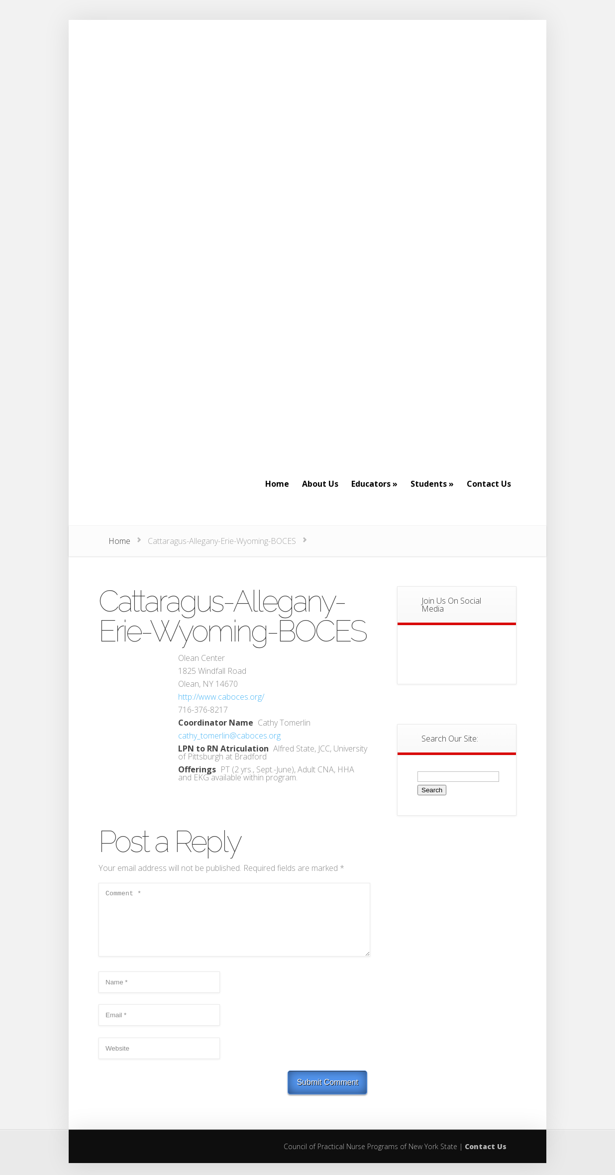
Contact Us (486, 1158)
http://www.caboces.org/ (221, 696)
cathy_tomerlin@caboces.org (229, 735)
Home (119, 540)
